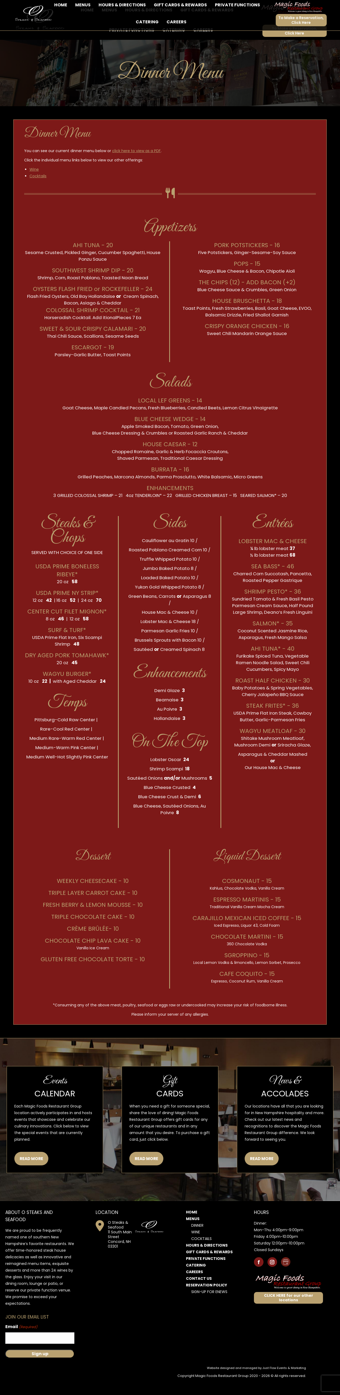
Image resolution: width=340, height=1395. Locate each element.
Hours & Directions (207, 1260)
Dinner (197, 1240)
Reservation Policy (206, 1299)
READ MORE (31, 1173)
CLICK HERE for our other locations (288, 1312)
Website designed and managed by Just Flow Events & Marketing (256, 1382)
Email (21, 1341)
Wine (34, 184)
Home (191, 1226)
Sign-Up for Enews (209, 1306)
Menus (192, 1233)
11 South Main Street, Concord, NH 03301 (85, 7)
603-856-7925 (29, 7)
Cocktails (37, 190)
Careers (194, 1286)
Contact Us (199, 1293)
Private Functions (206, 1273)
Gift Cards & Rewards (209, 1266)
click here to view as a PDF (136, 165)
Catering (196, 1279)
